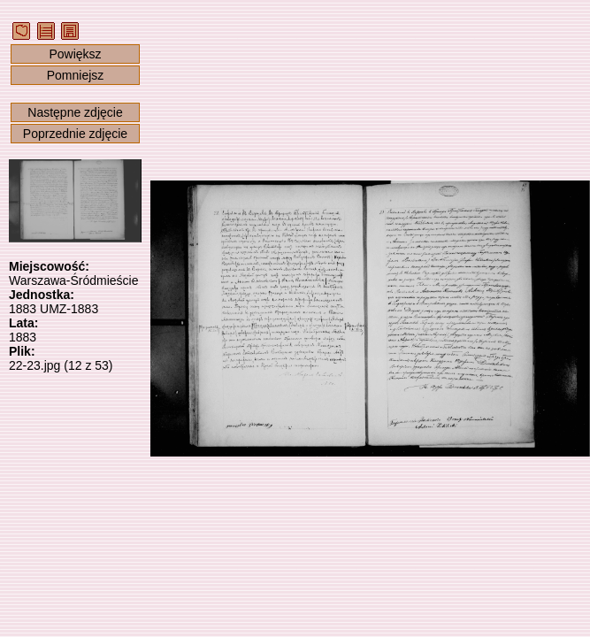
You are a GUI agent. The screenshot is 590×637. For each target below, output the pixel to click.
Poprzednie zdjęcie (75, 134)
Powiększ (75, 54)
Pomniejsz (75, 75)
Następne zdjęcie (74, 112)
